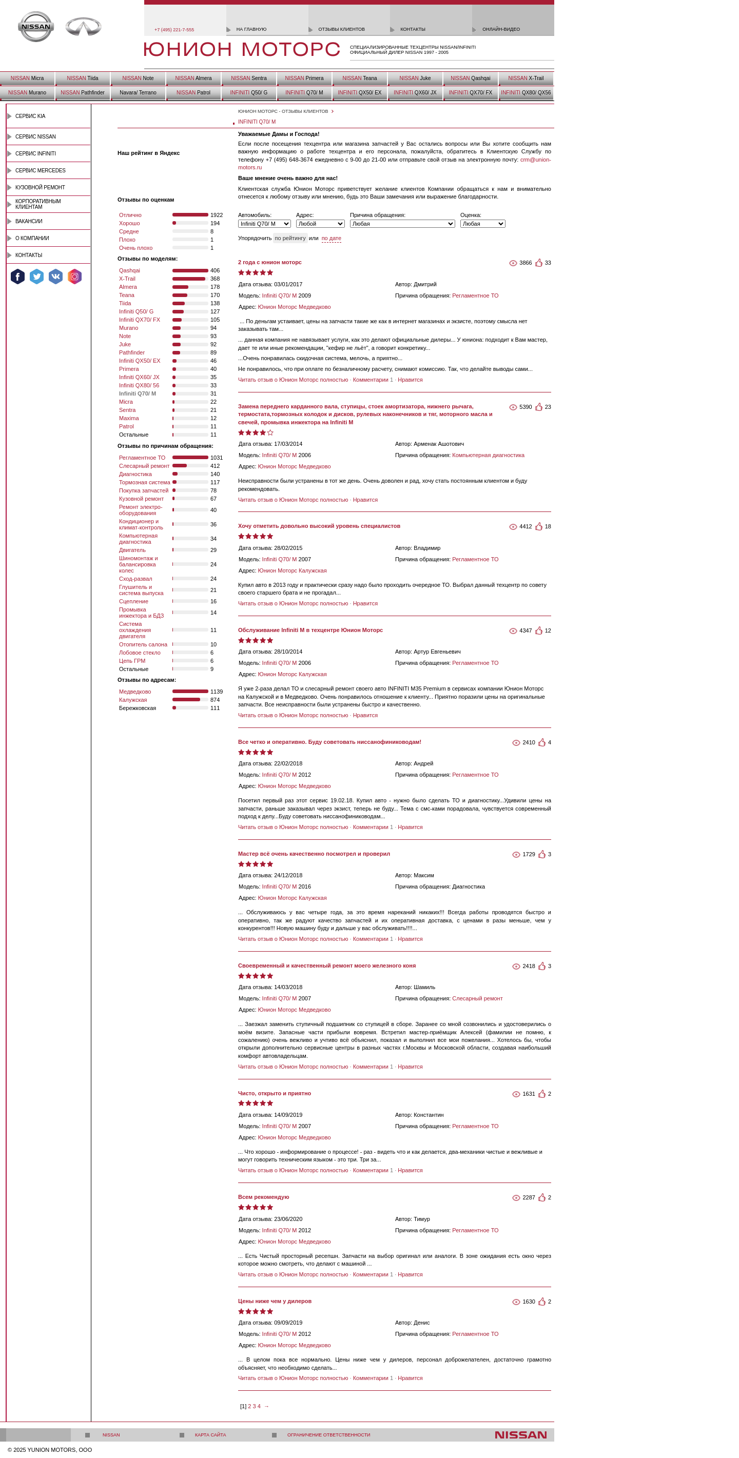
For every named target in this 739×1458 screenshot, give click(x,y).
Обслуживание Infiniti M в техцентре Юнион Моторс (310, 630)
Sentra (248, 78)
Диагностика (135, 474)
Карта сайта (210, 1434)
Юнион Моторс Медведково (294, 307)
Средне (129, 231)
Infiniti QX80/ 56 (139, 385)
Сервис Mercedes (40, 170)
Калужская (133, 700)
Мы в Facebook (18, 276)
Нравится (410, 380)
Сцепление (133, 601)
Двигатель (132, 550)
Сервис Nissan (35, 137)
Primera (304, 78)
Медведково (135, 691)
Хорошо (129, 223)
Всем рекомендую (263, 1197)
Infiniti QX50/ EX (140, 361)
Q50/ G (249, 92)
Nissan (111, 1434)
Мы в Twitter (37, 276)
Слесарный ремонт (144, 466)
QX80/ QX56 (526, 92)
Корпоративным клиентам (38, 204)
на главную (252, 29)
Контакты (28, 255)
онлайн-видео (501, 29)
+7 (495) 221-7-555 (174, 29)
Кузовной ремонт (40, 187)
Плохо (127, 240)
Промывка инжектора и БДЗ (141, 612)
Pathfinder (83, 92)
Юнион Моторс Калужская (292, 570)
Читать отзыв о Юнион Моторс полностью (293, 380)
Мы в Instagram (75, 276)
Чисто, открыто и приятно (274, 1093)
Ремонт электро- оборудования (141, 510)
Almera (193, 78)
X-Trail (525, 78)
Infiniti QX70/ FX (139, 320)
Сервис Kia (30, 116)
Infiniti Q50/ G (136, 311)
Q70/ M (304, 92)
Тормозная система (144, 482)
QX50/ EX (359, 92)
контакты (412, 29)
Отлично (130, 215)
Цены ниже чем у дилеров (275, 1301)
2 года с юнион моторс (270, 262)
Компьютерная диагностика (138, 539)
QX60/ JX (415, 92)
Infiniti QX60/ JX (139, 377)
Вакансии (28, 221)
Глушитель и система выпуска (141, 590)
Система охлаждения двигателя (135, 630)
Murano (27, 92)
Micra (27, 78)
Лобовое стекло (140, 652)
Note (137, 78)
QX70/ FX (470, 92)
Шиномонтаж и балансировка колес (138, 564)
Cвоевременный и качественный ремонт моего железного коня (327, 965)
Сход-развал (135, 579)
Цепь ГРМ (132, 661)
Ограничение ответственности (329, 1434)
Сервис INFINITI (35, 153)
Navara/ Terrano (138, 92)
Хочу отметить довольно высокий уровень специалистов (319, 526)
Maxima (129, 418)
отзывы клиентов (342, 29)
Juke (415, 78)
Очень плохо (135, 248)
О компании (32, 238)
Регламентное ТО (142, 458)
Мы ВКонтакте (56, 276)
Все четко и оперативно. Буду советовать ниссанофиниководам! (329, 742)
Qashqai (470, 78)
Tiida (82, 78)
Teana (359, 78)
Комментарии (370, 380)
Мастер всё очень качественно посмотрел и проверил (314, 854)
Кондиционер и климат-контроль (141, 524)
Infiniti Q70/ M (279, 295)
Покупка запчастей (143, 490)
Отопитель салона (143, 644)
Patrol (193, 92)
